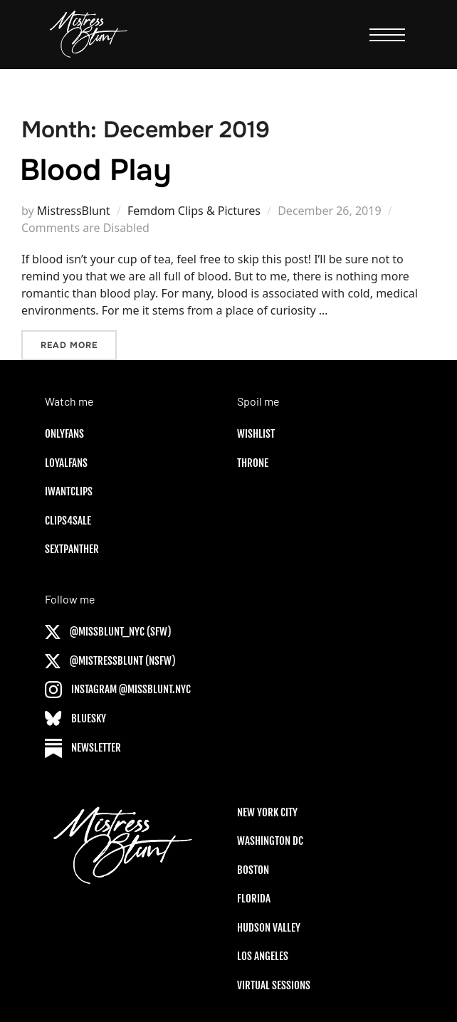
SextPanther (72, 549)
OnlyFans (64, 434)
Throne (252, 463)
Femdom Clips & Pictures (194, 210)
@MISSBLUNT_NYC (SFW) (108, 631)
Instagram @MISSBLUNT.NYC (118, 689)
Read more (79, 344)
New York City (267, 812)
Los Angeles (262, 956)
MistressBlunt (73, 210)
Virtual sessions (273, 985)
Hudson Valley (268, 927)
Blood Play (96, 170)
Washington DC (270, 841)
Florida (253, 898)
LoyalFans (66, 463)
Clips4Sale (68, 520)
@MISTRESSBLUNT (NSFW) (110, 661)
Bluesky (75, 718)
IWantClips (69, 491)
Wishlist (256, 434)
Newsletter (83, 747)
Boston (253, 870)
